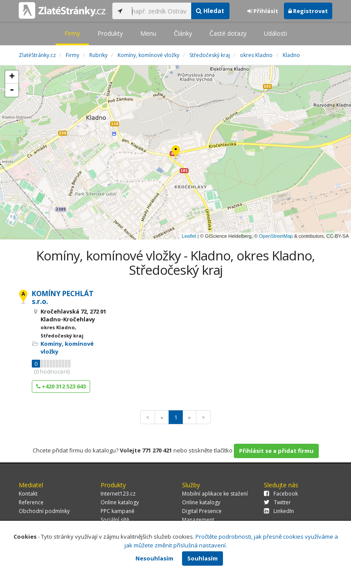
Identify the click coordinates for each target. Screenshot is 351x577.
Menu (148, 33)
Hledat (210, 11)
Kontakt (28, 493)
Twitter (277, 502)
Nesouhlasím (154, 558)
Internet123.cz (118, 493)
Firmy (72, 33)
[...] (159, 11)
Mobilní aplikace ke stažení (215, 493)
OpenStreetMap (276, 236)
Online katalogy (120, 502)
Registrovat (308, 11)
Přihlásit (262, 11)
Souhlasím (202, 558)
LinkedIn (279, 511)
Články (183, 33)
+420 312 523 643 (61, 386)
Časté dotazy (227, 33)
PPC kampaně (118, 511)
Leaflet (189, 236)
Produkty (110, 33)
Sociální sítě (115, 519)
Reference (31, 502)
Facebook (281, 493)
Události (275, 33)
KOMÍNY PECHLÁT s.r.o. (63, 297)
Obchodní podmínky (44, 511)
